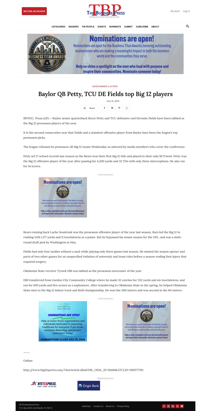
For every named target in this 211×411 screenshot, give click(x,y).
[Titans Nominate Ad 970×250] (105, 54)
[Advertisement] (146, 199)
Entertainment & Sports (105, 86)
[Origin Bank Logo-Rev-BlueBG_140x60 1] (89, 386)
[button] (186, 26)
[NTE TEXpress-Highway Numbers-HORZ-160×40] (43, 384)
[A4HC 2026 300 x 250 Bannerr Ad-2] (62, 321)
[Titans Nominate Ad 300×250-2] (62, 197)
